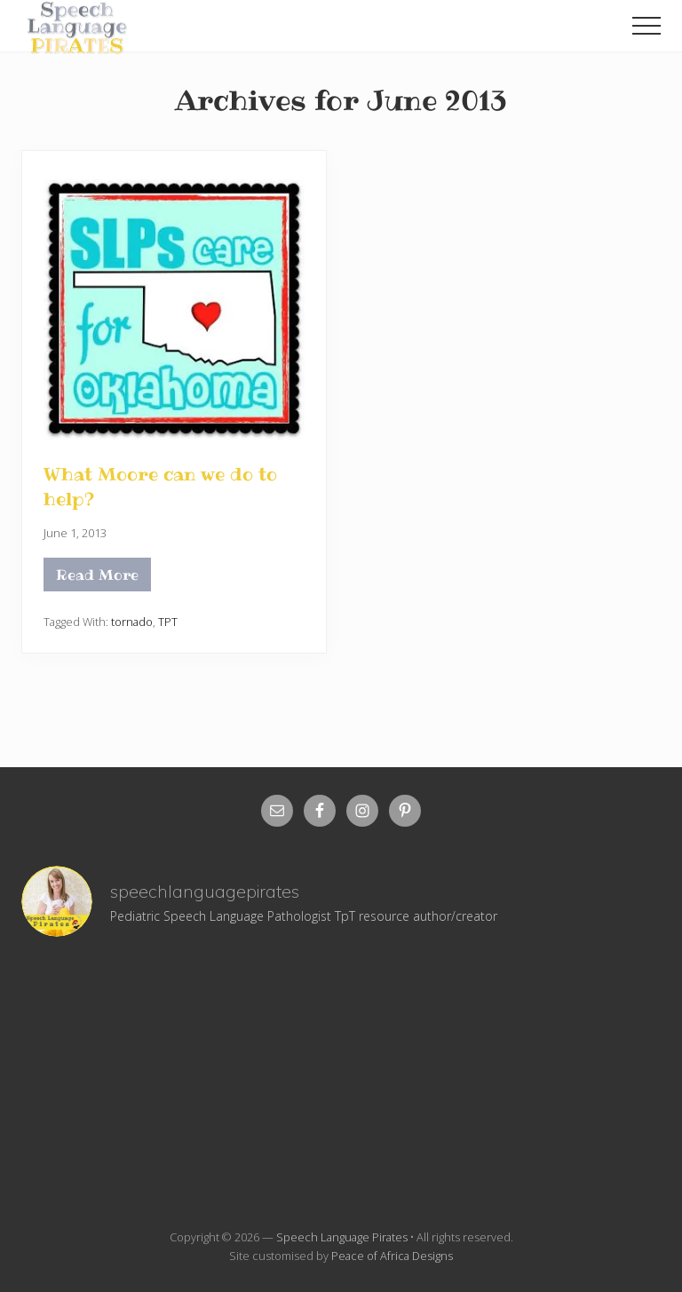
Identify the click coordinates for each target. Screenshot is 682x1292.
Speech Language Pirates (342, 1237)
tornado (132, 622)
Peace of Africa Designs (392, 1256)
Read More (97, 578)
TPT (168, 622)
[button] (646, 26)
